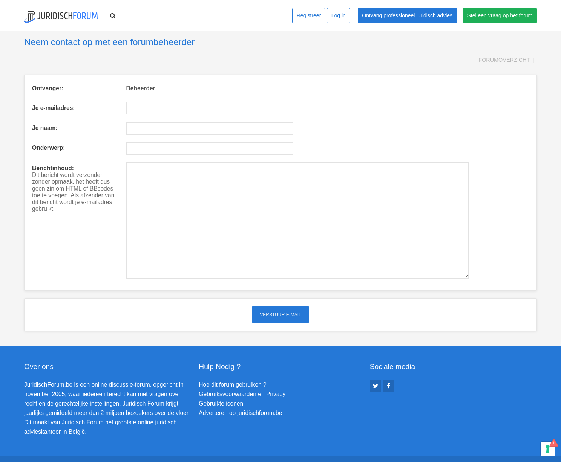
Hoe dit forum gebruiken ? (232, 363)
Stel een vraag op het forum (500, 15)
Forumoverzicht (504, 60)
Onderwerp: (48, 148)
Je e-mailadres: (53, 108)
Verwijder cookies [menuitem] (516, 448)
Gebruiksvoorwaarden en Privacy (242, 372)
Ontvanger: (47, 88)
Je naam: (45, 128)
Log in (338, 15)
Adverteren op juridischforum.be (240, 391)
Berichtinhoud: (53, 168)
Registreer (309, 15)
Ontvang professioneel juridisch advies (407, 15)
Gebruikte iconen (221, 381)
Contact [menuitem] (477, 448)
